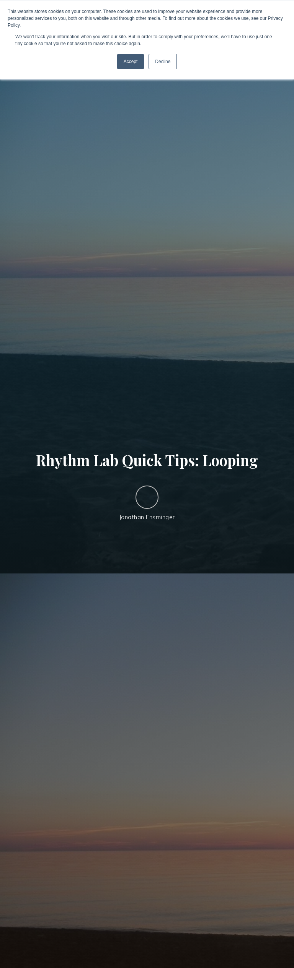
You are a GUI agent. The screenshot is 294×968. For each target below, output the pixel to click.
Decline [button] (162, 61)
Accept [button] (131, 61)
